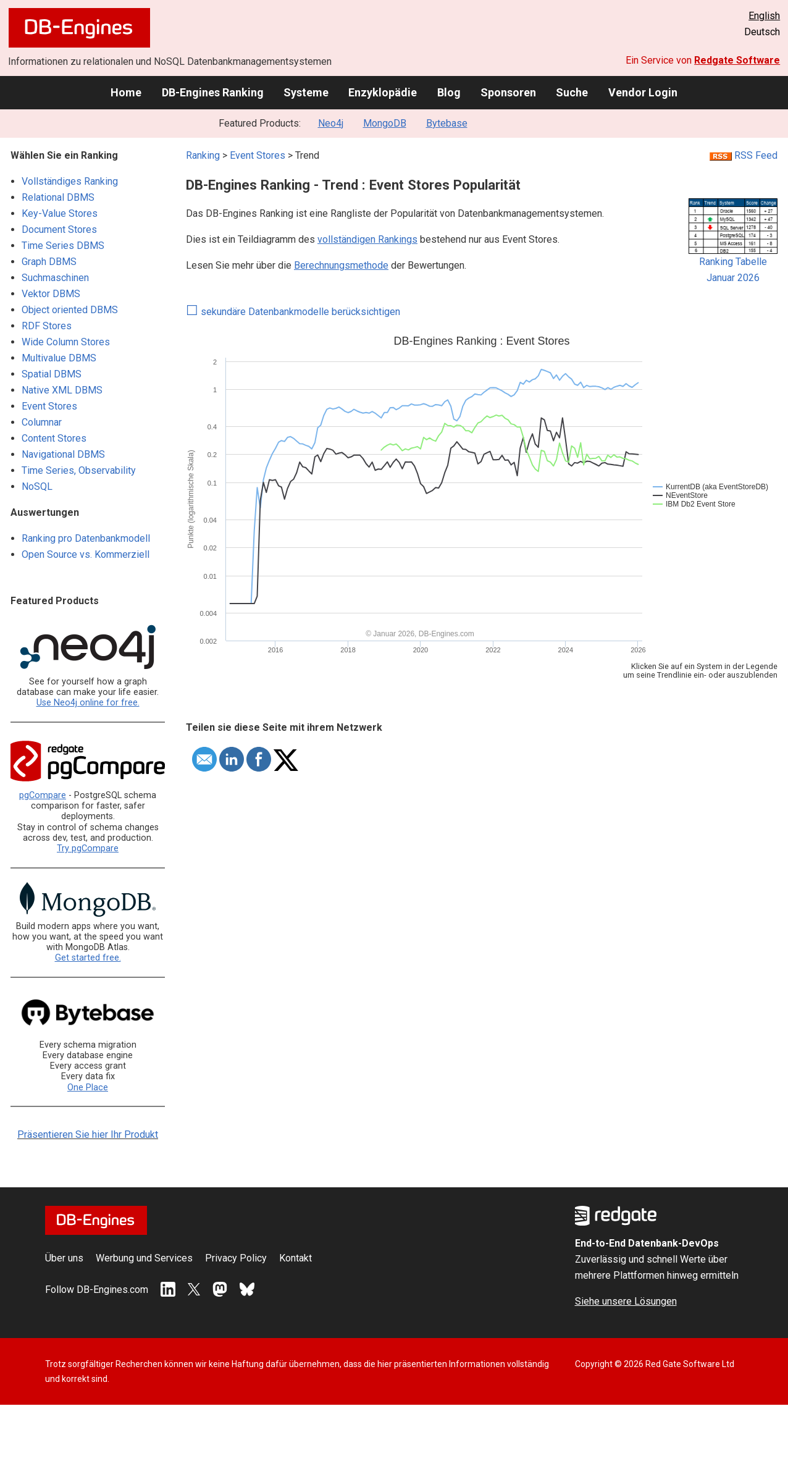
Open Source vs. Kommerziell (85, 554)
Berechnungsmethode (341, 265)
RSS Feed (744, 155)
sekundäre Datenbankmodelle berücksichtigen (293, 312)
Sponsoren (508, 92)
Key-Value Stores (60, 213)
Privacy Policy (236, 1258)
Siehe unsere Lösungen (626, 1301)
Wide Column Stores (66, 342)
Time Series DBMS (63, 245)
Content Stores (54, 438)
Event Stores (49, 406)
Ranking (203, 155)
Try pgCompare (88, 848)
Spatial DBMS (52, 374)
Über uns (64, 1258)
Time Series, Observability (79, 470)
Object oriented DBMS (70, 310)
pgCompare (42, 795)
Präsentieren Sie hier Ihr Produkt (87, 1134)
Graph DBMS (49, 261)
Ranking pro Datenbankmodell (86, 538)
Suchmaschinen (55, 278)
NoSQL (37, 486)
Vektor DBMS (51, 294)
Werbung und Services (144, 1258)
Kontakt (295, 1258)
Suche (572, 92)
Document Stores (59, 229)
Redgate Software (737, 60)
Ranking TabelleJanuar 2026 (733, 264)
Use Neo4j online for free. (88, 702)
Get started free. (88, 958)
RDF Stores (47, 326)
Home (126, 92)
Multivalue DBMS (59, 358)
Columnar (42, 422)
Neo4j (330, 123)
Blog (449, 92)
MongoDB (384, 123)
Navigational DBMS (63, 454)
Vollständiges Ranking (70, 181)
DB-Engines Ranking (213, 92)
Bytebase (446, 123)
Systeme (306, 92)
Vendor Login (642, 92)
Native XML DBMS (62, 390)
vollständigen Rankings (367, 239)
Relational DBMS (58, 197)
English (764, 16)
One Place (87, 1087)
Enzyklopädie (382, 92)
